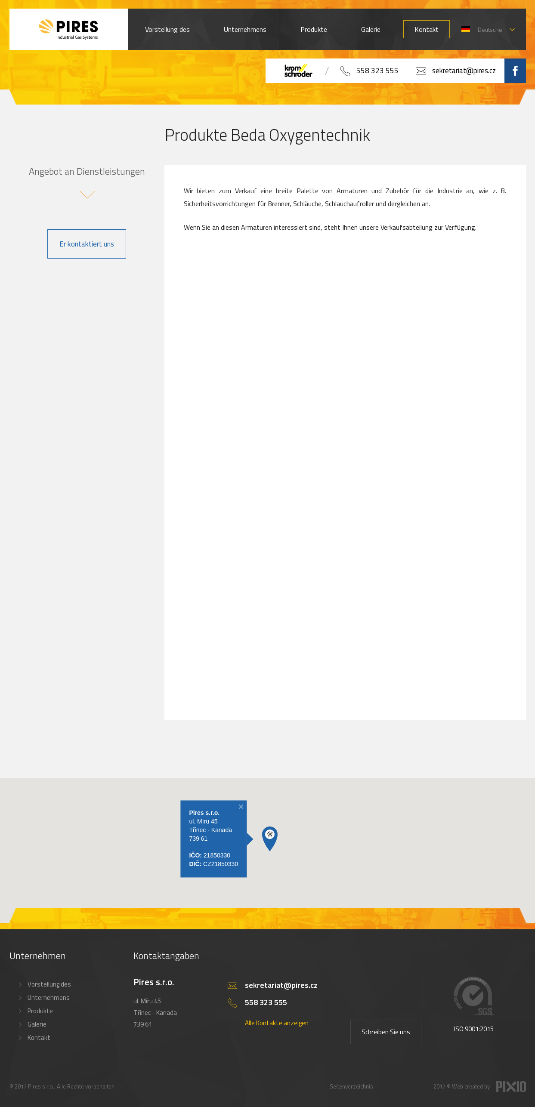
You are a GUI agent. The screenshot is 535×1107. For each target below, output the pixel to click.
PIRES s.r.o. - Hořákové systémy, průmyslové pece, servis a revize (68, 29)
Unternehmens (245, 29)
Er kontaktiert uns (86, 244)
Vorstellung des (167, 29)
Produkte (313, 29)
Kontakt (426, 29)
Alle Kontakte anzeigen (277, 1023)
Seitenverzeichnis (351, 1086)
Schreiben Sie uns (386, 1032)
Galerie (370, 29)
